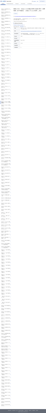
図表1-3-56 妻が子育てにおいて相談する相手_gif (5, 124)
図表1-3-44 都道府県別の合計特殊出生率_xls (5, 15)
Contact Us (30, 410)
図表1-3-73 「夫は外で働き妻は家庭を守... (5, 278)
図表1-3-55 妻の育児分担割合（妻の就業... (5, 112)
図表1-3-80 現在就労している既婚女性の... (5, 343)
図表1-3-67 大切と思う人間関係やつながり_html (5, 222)
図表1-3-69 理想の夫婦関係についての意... (5, 241)
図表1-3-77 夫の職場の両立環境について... (5, 315)
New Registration (42, 1)
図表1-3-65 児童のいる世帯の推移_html (5, 204)
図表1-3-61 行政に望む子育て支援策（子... (5, 167)
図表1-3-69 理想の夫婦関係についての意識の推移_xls (5, 247)
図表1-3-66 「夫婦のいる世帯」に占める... (5, 213)
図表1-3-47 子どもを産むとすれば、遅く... (5, 37)
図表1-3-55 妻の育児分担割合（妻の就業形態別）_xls (5, 118)
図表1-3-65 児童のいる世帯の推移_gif (5, 207)
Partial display (22, 26)
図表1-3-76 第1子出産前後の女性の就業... (5, 306)
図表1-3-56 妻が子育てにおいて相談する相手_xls (5, 127)
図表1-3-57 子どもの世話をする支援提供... (5, 130)
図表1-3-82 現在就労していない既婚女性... (5, 362)
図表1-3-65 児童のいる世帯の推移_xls (5, 210)
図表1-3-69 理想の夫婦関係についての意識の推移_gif (5, 244)
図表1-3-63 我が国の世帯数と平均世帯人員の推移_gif (5, 189)
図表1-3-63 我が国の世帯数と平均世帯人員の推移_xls (5, 192)
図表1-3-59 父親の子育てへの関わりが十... (5, 149)
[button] (34, 1)
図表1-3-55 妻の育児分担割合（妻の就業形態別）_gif (5, 115)
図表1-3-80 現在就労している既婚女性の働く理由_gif (5, 346)
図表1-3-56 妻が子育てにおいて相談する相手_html (5, 121)
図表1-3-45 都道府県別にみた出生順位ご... (5, 19)
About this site (9, 410)
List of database (29, 3)
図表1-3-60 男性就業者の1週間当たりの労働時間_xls (5, 164)
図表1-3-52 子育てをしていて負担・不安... (5, 84)
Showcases (17, 3)
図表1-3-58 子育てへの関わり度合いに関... (5, 139)
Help (16, 410)
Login (37, 1)
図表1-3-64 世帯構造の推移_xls (5, 200)
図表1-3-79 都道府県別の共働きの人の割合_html (5, 334)
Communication (23, 3)
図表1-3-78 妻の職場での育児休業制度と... (5, 324)
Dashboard (33, 410)
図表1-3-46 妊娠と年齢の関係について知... (5, 28)
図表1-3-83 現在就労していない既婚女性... (5, 371)
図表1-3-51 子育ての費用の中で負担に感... (5, 74)
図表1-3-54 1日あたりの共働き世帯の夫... (5, 102)
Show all (25, 26)
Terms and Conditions (21, 410)
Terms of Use (13, 410)
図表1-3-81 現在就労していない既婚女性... (5, 352)
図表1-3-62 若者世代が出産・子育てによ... (5, 177)
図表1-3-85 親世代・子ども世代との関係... (5, 390)
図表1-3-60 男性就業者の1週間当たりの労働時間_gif (5, 161)
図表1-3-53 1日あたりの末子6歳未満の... (5, 93)
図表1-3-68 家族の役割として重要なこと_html (5, 231)
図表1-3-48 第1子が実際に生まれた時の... (5, 46)
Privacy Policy (26, 410)
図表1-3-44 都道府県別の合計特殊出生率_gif (5, 12)
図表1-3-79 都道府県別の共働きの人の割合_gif (5, 337)
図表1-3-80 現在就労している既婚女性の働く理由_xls (5, 349)
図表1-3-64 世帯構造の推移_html (5, 195)
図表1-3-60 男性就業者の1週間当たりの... (5, 158)
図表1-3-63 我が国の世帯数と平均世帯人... (5, 186)
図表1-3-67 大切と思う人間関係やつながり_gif (5, 225)
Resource (15, 13)
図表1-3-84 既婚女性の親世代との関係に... (5, 380)
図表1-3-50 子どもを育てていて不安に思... (5, 65)
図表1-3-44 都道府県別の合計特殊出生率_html (5, 9)
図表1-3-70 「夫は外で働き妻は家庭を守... (5, 250)
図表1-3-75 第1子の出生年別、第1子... (5, 297)
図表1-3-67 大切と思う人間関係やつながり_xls (5, 228)
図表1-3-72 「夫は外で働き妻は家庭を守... (5, 269)
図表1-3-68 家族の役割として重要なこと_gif (5, 235)
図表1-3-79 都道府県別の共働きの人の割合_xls (5, 340)
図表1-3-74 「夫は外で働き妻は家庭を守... (5, 287)
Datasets (3, 3)
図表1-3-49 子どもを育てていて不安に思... (5, 56)
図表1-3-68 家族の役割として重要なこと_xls (5, 238)
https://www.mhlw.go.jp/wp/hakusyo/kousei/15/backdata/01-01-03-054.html (25, 16)
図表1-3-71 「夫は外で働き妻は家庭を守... (5, 259)
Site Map (37, 410)
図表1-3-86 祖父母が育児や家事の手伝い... (5, 399)
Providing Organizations (10, 3)
